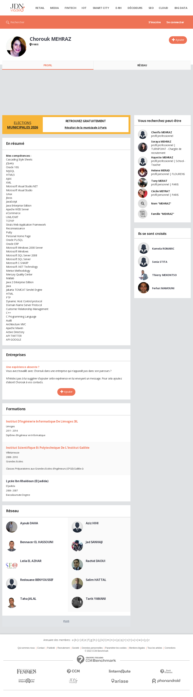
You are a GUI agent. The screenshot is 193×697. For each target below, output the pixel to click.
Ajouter (180, 40)
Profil (48, 65)
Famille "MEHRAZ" (162, 214)
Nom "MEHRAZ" (161, 203)
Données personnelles (92, 648)
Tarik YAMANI (96, 599)
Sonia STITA (159, 262)
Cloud (163, 8)
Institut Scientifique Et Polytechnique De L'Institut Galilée (48, 448)
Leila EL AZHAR (30, 561)
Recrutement (63, 648)
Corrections (170, 648)
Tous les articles (154, 648)
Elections (22, 125)
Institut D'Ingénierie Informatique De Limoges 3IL (42, 421)
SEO (151, 8)
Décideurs (135, 8)
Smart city (101, 8)
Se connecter (175, 22)
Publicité (51, 648)
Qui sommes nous (26, 648)
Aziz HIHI (92, 523)
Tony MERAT (159, 181)
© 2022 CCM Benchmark (96, 651)
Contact (40, 648)
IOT (84, 8)
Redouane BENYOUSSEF (36, 580)
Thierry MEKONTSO (164, 275)
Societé (75, 648)
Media (54, 8)
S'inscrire (155, 22)
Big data (181, 8)
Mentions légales (137, 648)
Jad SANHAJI (94, 542)
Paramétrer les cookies (115, 648)
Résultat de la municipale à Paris (86, 127)
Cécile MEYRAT (160, 191)
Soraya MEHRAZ (161, 141)
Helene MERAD (160, 170)
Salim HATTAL (96, 580)
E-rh (119, 8)
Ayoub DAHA (29, 523)
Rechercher (17, 22)
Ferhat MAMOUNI (163, 288)
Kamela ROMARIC (163, 248)
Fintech (70, 8)
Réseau (142, 65)
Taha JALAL (28, 599)
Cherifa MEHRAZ (161, 132)
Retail (39, 8)
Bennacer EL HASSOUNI (36, 542)
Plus (66, 621)
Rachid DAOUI (95, 561)
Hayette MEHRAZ (162, 157)
